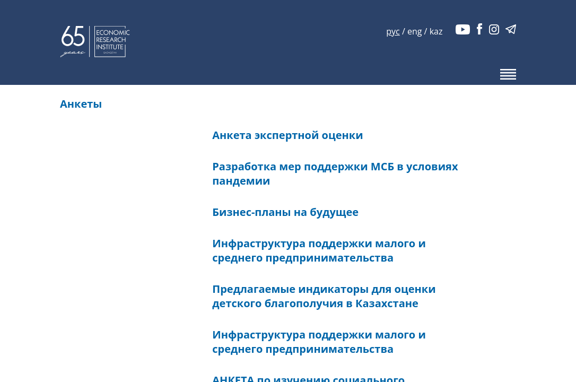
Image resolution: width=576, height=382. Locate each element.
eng (414, 31)
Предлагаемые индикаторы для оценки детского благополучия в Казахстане (323, 296)
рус (392, 31)
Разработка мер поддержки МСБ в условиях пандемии (335, 173)
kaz (436, 31)
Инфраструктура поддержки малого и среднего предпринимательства (319, 250)
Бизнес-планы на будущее (285, 212)
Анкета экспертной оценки (287, 135)
